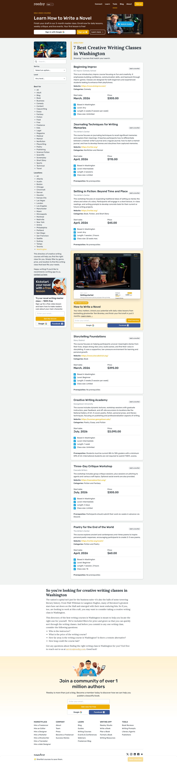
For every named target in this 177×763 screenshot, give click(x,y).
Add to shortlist (135, 68)
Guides (81, 728)
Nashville (40, 219)
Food (39, 120)
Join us (139, 4)
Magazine (41, 133)
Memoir (40, 139)
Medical (40, 136)
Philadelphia (42, 228)
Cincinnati (41, 190)
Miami (39, 211)
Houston (40, 195)
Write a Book (105, 728)
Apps (50, 4)
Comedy (40, 103)
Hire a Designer (40, 731)
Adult (39, 93)
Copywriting (42, 109)
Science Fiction (43, 152)
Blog (122, 4)
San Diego (41, 233)
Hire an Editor (39, 728)
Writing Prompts (129, 728)
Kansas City (42, 198)
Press (58, 731)
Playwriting (41, 144)
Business (40, 101)
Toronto (40, 246)
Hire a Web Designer (42, 744)
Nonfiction (41, 141)
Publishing (41, 149)
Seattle (40, 238)
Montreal (40, 217)
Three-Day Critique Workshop (93, 466)
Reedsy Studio (106, 725)
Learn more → (87, 316)
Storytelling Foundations (90, 336)
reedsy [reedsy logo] (39, 4)
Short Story (41, 160)
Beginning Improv (85, 66)
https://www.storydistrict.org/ (94, 356)
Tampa (39, 244)
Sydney (40, 241)
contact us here (40, 274)
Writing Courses (84, 731)
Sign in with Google (54, 32)
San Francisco (43, 236)
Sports (39, 163)
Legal (39, 130)
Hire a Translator (41, 741)
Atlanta (40, 179)
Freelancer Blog (84, 741)
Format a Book (106, 735)
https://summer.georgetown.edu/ (96, 419)
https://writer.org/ (89, 147)
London (40, 203)
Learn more (97, 32)
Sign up (82, 32)
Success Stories (62, 738)
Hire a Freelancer (41, 725)
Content (40, 106)
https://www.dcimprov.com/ (93, 86)
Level (36, 75)
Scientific (40, 155)
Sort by (36, 66)
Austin (39, 181)
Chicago (40, 187)
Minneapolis (42, 214)
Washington (42, 249)
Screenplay (41, 158)
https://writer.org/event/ (92, 541)
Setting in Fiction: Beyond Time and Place (101, 191)
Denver (40, 192)
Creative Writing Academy (91, 400)
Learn (107, 4)
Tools (115, 4)
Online (39, 225)
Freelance (41, 125)
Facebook (57, 324)
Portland (40, 230)
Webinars (82, 738)
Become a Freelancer (65, 735)
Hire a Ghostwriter (41, 738)
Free (38, 122)
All (38, 90)
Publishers (126, 735)
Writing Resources (107, 738)
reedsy (39, 755)
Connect (98, 4)
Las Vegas (41, 200)
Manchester (42, 209)
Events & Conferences (87, 735)
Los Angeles (42, 206)
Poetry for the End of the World (94, 527)
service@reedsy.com (75, 649)
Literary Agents (128, 731)
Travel (39, 168)
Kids (38, 128)
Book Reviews (128, 725)
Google (42, 324)
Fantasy (40, 114)
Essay (39, 111)
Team (58, 728)
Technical (41, 166)
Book (39, 98)
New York (40, 222)
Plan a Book (105, 731)
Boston (40, 184)
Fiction (39, 117)
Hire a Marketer (40, 735)
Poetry (39, 147)
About (129, 4)
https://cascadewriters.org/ (93, 480)
